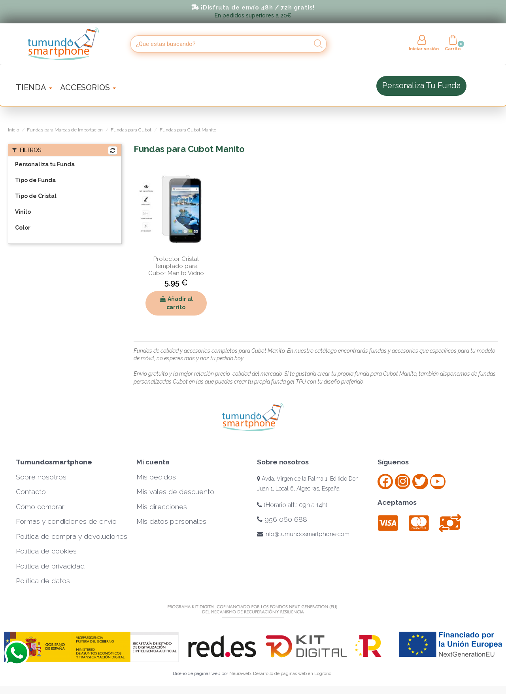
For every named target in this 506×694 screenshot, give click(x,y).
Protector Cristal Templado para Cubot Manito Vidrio (176, 266)
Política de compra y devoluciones (71, 536)
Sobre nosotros (41, 477)
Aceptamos (397, 502)
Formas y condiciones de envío (66, 521)
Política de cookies (46, 551)
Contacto (31, 492)
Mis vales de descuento (175, 492)
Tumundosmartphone (54, 462)
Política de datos (43, 581)
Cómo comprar (40, 507)
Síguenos (393, 462)
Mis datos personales (171, 521)
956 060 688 (282, 519)
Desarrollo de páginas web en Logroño (292, 673)
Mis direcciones (161, 507)
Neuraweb (240, 673)
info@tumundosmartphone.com (303, 534)
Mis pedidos (156, 477)
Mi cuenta (153, 462)
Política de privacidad (50, 566)
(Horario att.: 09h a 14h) (292, 505)
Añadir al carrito (176, 303)
